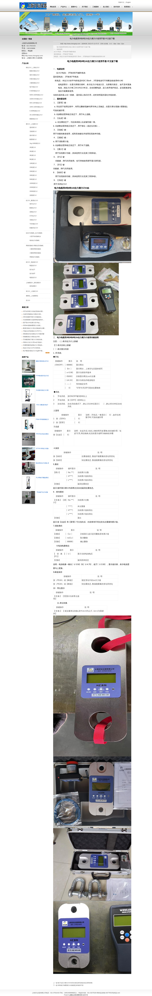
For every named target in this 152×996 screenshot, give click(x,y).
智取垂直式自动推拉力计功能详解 (33, 334)
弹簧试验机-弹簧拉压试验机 (34, 245)
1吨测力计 (33, 147)
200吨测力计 (34, 191)
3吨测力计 (33, 155)
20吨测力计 (33, 171)
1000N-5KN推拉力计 (36, 99)
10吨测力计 (33, 163)
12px (122, 44)
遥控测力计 (33, 127)
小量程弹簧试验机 (35, 249)
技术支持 (117, 7)
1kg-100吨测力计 (35, 143)
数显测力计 (33, 139)
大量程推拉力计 (34, 83)
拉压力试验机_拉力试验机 (34, 233)
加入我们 (106, 7)
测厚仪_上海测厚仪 (32, 296)
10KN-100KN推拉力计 (37, 107)
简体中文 (121, 2)
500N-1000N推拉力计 (36, 95)
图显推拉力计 (34, 119)
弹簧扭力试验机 (34, 257)
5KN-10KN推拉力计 (36, 103)
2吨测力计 (33, 151)
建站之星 (73, 995)
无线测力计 (33, 131)
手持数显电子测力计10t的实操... (33, 339)
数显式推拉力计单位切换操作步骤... (34, 328)
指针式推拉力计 (34, 75)
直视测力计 (33, 195)
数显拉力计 (33, 208)
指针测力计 (33, 135)
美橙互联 (79, 995)
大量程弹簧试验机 (35, 253)
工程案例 (95, 7)
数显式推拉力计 (34, 71)
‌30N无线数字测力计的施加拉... (32, 317)
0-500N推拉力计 (35, 91)
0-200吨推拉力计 (35, 111)
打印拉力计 (33, 216)
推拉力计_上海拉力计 (32, 67)
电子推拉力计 (34, 87)
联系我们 (127, 7)
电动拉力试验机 (34, 240)
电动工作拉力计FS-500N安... (32, 348)
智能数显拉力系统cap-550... (32, 337)
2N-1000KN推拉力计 (36, 115)
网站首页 (53, 7)
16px (114, 44)
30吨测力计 (33, 175)
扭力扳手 (32, 273)
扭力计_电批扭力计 (32, 262)
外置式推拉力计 (34, 79)
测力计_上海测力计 (32, 124)
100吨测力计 (34, 183)
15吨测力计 (33, 167)
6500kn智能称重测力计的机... (32, 325)
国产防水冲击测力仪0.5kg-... (32, 322)
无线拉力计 (33, 220)
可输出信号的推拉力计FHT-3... (32, 331)
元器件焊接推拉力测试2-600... (32, 314)
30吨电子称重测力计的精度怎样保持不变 (70, 985)
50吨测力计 (33, 179)
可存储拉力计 (34, 224)
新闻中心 (74, 7)
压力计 (28, 300)
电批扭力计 (33, 277)
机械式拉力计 (34, 228)
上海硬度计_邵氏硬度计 (33, 282)
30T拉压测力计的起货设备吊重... (33, 311)
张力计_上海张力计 (32, 291)
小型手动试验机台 (35, 236)
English (128, 2)
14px (118, 44)
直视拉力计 (33, 212)
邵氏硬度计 (33, 286)
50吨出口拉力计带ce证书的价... (33, 342)
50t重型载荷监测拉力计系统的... (33, 345)
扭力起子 (32, 269)
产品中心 (64, 7)
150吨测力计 (34, 187)
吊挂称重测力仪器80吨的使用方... (33, 320)
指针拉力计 (33, 204)
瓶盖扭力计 (33, 265)
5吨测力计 (33, 159)
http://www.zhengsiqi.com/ (34, 55)
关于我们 (85, 7)
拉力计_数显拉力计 (32, 200)
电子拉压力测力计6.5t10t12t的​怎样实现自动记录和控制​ (75, 983)
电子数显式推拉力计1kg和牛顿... (33, 351)
